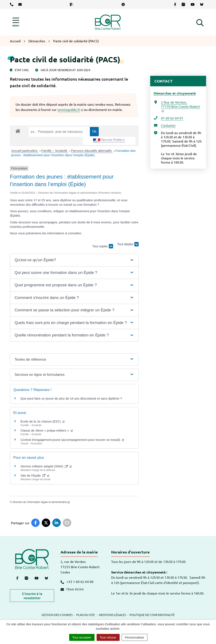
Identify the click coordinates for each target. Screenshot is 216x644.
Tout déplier (128, 244)
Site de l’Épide (34, 475)
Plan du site (85, 615)
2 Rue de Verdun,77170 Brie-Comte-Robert (180, 106)
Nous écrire (72, 589)
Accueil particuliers (25, 150)
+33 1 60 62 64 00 (77, 581)
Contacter (168, 125)
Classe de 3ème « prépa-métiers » (46, 430)
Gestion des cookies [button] (57, 615)
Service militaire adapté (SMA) (46, 466)
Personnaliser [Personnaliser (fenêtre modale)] (134, 637)
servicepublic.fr (70, 109)
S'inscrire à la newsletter (32, 595)
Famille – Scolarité (54, 150)
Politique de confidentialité (152, 615)
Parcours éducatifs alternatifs (92, 150)
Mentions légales (112, 615)
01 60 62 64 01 (172, 118)
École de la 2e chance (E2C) (42, 421)
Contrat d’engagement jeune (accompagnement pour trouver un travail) (72, 439)
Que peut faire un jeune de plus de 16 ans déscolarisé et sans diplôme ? (71, 398)
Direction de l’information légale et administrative (41, 502)
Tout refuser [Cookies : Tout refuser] (108, 637)
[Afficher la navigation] (16, 22)
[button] (200, 22)
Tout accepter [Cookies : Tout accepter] (81, 637)
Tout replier (102, 246)
